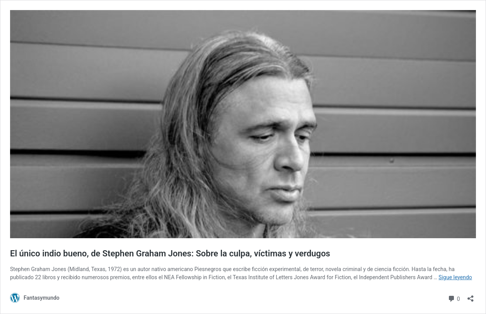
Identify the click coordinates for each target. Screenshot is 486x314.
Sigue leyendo (455, 277)
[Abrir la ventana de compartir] (470, 296)
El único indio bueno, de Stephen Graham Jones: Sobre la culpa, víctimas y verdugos (170, 253)
